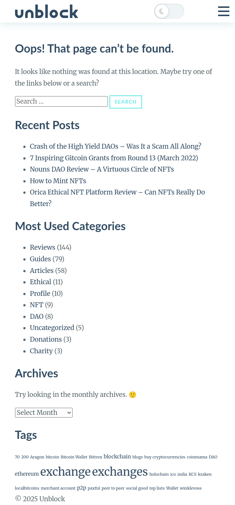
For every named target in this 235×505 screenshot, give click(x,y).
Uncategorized (52, 328)
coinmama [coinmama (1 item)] (197, 457)
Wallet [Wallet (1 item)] (172, 488)
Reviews (43, 247)
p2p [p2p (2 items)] (81, 487)
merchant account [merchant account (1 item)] (58, 488)
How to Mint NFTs (58, 181)
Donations (46, 339)
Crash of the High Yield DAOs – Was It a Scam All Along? (116, 146)
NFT (37, 305)
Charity (41, 351)
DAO (37, 316)
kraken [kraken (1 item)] (205, 474)
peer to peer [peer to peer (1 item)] (113, 488)
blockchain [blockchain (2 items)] (117, 456)
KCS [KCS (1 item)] (193, 474)
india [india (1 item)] (182, 474)
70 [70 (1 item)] (17, 457)
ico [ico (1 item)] (173, 474)
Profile (40, 293)
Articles (42, 271)
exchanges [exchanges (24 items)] (120, 472)
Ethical (41, 282)
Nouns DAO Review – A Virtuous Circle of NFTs (102, 169)
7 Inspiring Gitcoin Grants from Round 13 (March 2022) (114, 158)
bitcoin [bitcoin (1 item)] (52, 457)
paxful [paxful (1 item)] (94, 488)
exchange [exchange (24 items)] (65, 472)
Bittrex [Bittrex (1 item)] (95, 457)
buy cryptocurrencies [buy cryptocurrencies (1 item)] (164, 457)
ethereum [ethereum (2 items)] (27, 473)
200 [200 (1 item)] (25, 457)
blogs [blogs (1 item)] (137, 457)
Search (126, 102)
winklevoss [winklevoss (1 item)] (191, 488)
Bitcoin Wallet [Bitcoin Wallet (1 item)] (74, 457)
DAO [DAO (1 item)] (213, 457)
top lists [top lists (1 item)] (157, 488)
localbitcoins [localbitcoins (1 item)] (27, 488)
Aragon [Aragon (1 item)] (37, 457)
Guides (40, 259)
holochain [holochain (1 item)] (159, 474)
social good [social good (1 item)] (137, 488)
